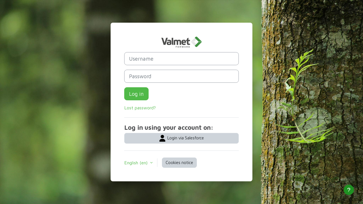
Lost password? (140, 107)
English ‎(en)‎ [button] (136, 162)
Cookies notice (179, 162)
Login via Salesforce (181, 138)
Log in (136, 94)
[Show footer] (349, 190)
